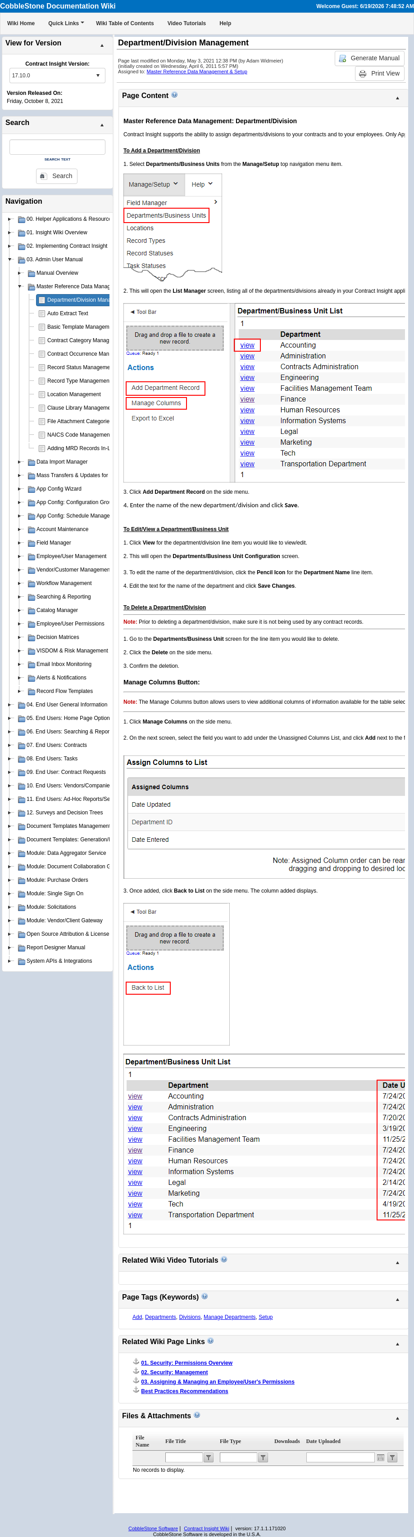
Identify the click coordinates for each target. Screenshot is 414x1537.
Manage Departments (229, 1317)
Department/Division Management (88, 300)
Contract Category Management (85, 340)
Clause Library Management (81, 408)
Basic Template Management (82, 327)
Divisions (189, 1317)
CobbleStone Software (153, 1528)
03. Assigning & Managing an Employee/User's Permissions (218, 1382)
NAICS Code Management (79, 435)
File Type (230, 1441)
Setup (266, 1317)
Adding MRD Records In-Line (82, 448)
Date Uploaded (323, 1441)
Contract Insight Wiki (206, 1528)
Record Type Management (79, 381)
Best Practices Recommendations (184, 1391)
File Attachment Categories (79, 421)
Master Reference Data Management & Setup (197, 71)
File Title (175, 1441)
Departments (160, 1317)
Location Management (74, 394)
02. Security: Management (174, 1372)
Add (137, 1317)
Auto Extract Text (67, 313)
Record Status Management (80, 367)
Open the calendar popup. (381, 1457)
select (98, 75)
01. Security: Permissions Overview (186, 1363)
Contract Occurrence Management (88, 354)
